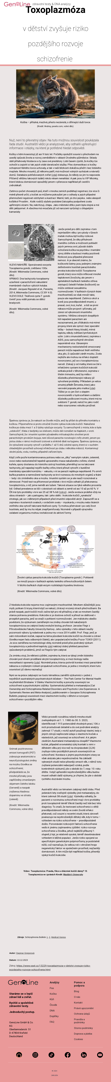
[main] (55, 33)
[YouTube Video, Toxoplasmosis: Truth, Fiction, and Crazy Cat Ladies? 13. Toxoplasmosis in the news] (55, 907)
